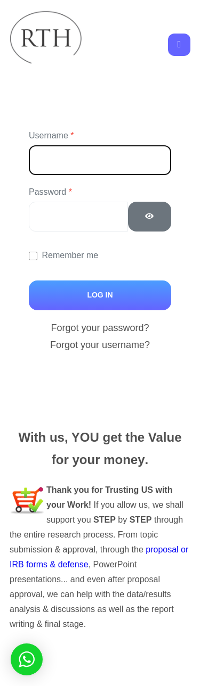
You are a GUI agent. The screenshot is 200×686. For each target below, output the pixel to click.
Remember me (70, 255)
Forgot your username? (100, 345)
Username (51, 135)
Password (50, 192)
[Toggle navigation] (179, 45)
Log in (100, 295)
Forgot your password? (100, 328)
